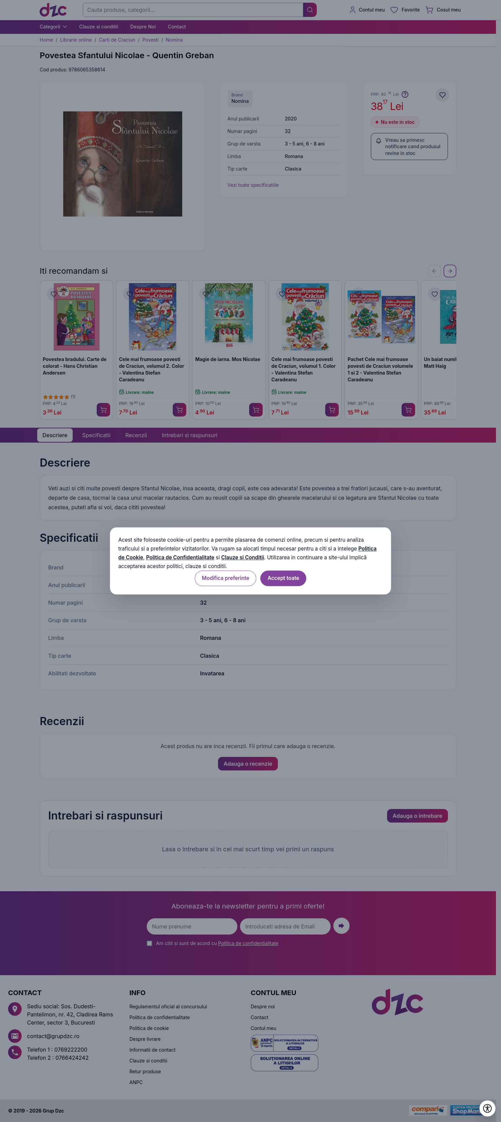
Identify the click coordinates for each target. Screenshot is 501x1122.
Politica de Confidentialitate (180, 557)
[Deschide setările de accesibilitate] (487, 1108)
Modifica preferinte (225, 578)
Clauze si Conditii (242, 557)
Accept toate (283, 578)
